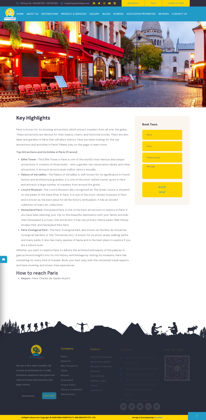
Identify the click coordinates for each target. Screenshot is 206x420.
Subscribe (49, 397)
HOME (20, 13)
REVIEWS (164, 13)
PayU (153, 3)
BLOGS (106, 13)
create (158, 417)
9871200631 (52, 3)
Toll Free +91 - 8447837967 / (33, 3)
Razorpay (133, 3)
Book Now (162, 190)
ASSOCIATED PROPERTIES (141, 13)
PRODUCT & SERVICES (73, 13)
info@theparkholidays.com (76, 3)
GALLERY (94, 13)
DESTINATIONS (49, 13)
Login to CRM (176, 3)
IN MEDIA (118, 13)
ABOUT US (32, 13)
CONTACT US (179, 13)
